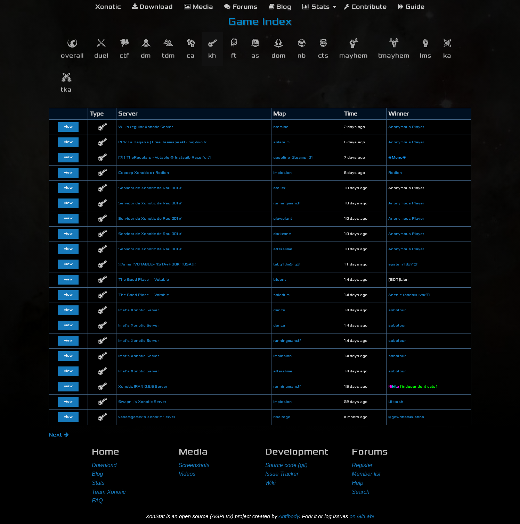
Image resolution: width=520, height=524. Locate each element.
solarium (281, 142)
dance (279, 310)
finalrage (281, 417)
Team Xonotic (108, 492)
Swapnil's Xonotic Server (142, 402)
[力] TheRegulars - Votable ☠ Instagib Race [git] (164, 157)
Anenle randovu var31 (409, 295)
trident (279, 280)
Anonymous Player (406, 127)
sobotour (397, 310)
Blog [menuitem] (280, 6)
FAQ (97, 501)
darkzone (282, 234)
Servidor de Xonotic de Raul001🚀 (150, 188)
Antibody (288, 516)
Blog (97, 474)
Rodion (395, 173)
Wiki (270, 483)
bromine (281, 127)
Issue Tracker (282, 474)
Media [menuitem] (198, 6)
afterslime (282, 249)
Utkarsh (395, 402)
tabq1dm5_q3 (286, 264)
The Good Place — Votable (143, 280)
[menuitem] (108, 7)
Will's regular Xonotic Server (145, 127)
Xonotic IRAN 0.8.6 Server (142, 386)
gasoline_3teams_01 (293, 157)
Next (59, 434)
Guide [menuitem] (411, 6)
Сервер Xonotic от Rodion (143, 173)
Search (360, 492)
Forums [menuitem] (241, 6)
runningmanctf (287, 203)
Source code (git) (286, 465)
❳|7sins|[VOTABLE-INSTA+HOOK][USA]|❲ (157, 264)
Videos (187, 474)
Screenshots (194, 465)
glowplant (282, 219)
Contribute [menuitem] (365, 6)
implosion (282, 173)
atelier (279, 188)
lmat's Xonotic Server (138, 310)
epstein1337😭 (403, 264)
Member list (366, 474)
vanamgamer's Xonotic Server (146, 417)
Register (362, 465)
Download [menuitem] (152, 6)
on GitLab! (362, 516)
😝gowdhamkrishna (406, 417)
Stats (98, 483)
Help (357, 483)
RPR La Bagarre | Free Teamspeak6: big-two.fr (162, 142)
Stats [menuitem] (316, 6)
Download (104, 465)
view (68, 127)
